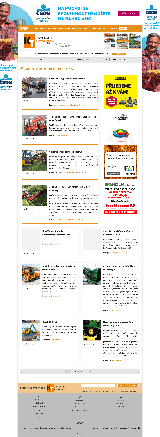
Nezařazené (79, 105)
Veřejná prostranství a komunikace (47, 54)
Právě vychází (85, 54)
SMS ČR (45, 428)
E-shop (39, 410)
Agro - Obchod (103, 28)
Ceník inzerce (120, 403)
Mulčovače (79, 219)
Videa (109, 54)
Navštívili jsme (63, 135)
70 (86, 371)
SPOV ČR (52, 428)
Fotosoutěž (39, 414)
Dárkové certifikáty (39, 407)
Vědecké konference (98, 54)
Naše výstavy (77, 28)
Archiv (94, 28)
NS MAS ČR (60, 428)
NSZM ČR (68, 428)
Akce (39, 417)
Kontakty (113, 28)
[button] (128, 385)
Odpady (65, 54)
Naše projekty (65, 28)
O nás (36, 28)
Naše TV (87, 28)
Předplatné (53, 28)
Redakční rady (80, 407)
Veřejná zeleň (74, 54)
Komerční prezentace (66, 172)
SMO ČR (39, 428)
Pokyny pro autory (80, 403)
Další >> (91, 371)
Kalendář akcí (119, 54)
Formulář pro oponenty (80, 410)
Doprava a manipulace (66, 105)
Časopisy (43, 28)
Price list (121, 407)
